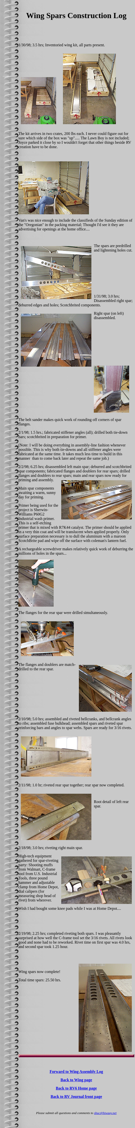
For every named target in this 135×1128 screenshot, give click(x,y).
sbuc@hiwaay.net (105, 1113)
